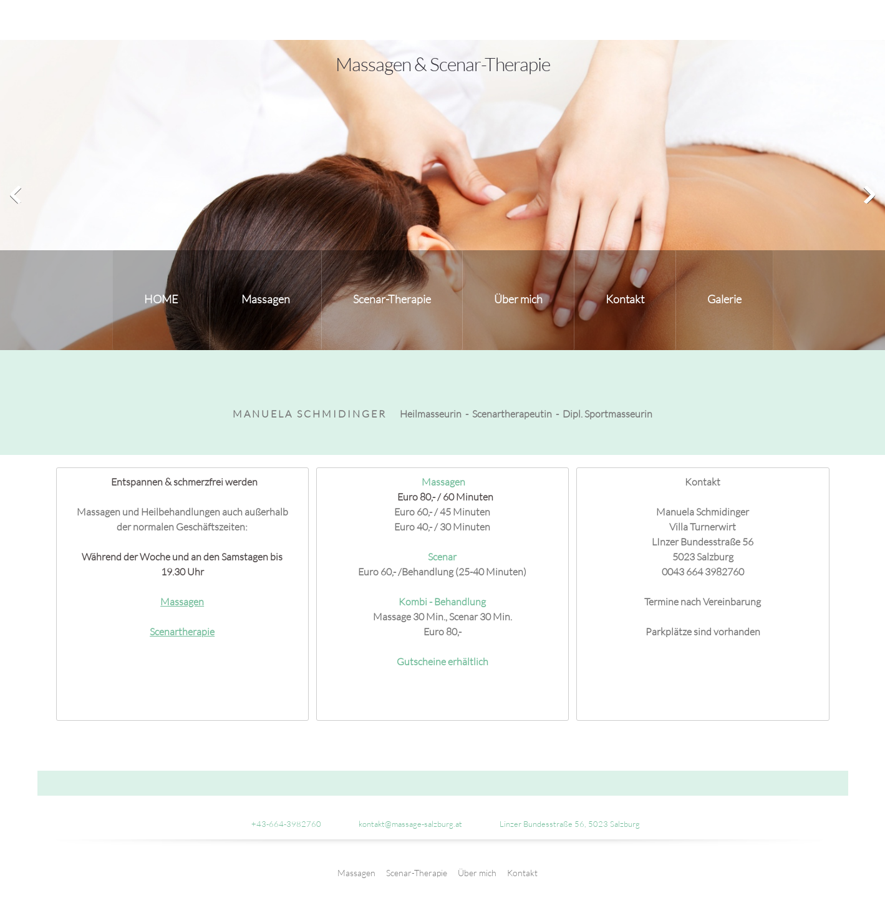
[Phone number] (280, 823)
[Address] (563, 823)
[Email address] (404, 823)
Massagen (182, 601)
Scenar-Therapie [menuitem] (416, 872)
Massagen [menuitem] (356, 872)
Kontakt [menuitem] (522, 872)
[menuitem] (161, 300)
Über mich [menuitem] (477, 872)
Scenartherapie (182, 631)
